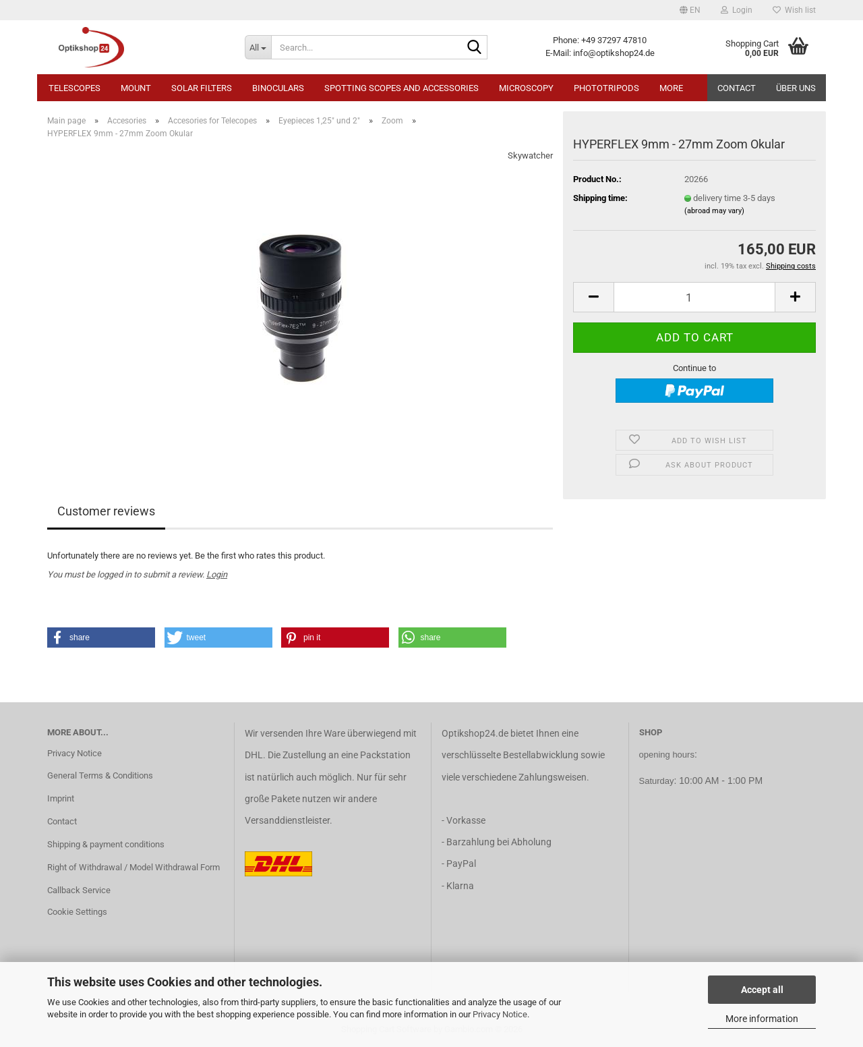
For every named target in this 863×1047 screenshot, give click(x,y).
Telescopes (74, 88)
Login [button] (736, 10)
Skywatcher (530, 155)
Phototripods (606, 88)
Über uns (796, 88)
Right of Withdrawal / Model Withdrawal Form (133, 867)
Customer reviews (106, 511)
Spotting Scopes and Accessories (401, 88)
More (671, 88)
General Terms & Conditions (100, 775)
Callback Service (79, 890)
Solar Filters (201, 88)
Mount (136, 88)
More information (761, 1018)
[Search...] (258, 47)
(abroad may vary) (714, 210)
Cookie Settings (77, 912)
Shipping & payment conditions (106, 844)
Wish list (794, 10)
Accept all (762, 989)
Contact (736, 88)
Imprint (60, 798)
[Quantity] (694, 297)
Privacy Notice (500, 1014)
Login (216, 574)
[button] (690, 10)
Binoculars (278, 88)
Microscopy (526, 88)
